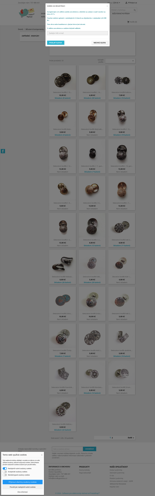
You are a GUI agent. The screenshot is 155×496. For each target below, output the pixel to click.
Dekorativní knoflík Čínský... (62, 350)
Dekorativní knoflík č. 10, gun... (122, 166)
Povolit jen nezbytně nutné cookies (23, 487)
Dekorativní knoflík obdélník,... (122, 350)
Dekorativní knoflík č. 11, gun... (92, 166)
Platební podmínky (116, 478)
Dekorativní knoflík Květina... (122, 92)
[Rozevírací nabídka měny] (117, 3)
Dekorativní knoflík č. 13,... (121, 129)
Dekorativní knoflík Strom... (121, 387)
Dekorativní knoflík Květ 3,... (122, 240)
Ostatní (66, 16)
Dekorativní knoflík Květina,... (62, 424)
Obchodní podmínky (117, 473)
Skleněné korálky (58, 13)
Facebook (3, 151)
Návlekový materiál (50, 16)
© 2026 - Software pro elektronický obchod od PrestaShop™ (77, 493)
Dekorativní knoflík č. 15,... (62, 92)
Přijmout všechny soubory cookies (23, 482)
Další (131, 438)
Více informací (22, 492)
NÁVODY (84, 16)
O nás (112, 476)
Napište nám (114, 487)
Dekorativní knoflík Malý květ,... (92, 129)
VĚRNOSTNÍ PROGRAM (118, 484)
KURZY (75, 16)
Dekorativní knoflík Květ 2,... (122, 313)
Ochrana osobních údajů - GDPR (121, 481)
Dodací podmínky (116, 470)
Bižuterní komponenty (99, 13)
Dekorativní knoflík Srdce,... (62, 313)
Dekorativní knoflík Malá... (62, 129)
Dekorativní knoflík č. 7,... (122, 203)
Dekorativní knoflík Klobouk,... (62, 277)
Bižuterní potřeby (121, 13)
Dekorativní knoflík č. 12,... (62, 166)
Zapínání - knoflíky (30, 36)
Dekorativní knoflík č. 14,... (92, 92)
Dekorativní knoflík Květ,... (92, 277)
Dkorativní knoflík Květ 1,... (121, 277)
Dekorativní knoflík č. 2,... (92, 240)
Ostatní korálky (77, 13)
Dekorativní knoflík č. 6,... (62, 240)
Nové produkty (84, 470)
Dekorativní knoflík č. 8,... (92, 203)
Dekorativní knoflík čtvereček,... (62, 387)
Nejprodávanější (85, 473)
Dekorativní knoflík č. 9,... (62, 203)
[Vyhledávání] (123, 10)
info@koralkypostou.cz (58, 478)
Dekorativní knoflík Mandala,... (92, 387)
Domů (44, 13)
